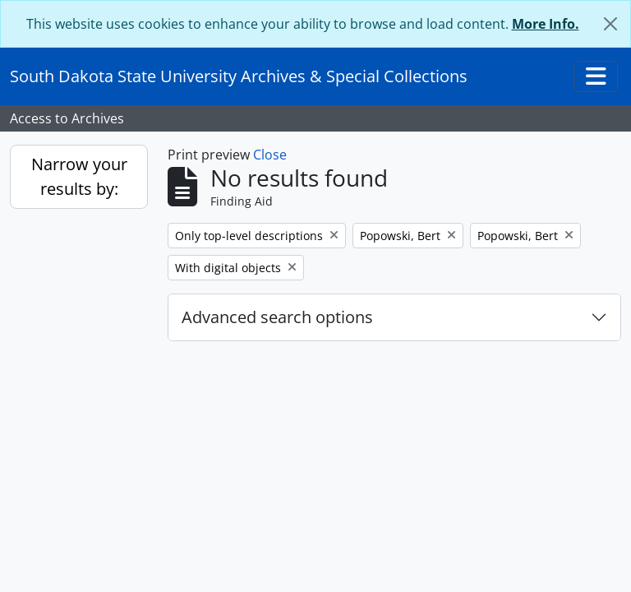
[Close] (610, 24)
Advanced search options (277, 317)
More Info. (545, 24)
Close (270, 155)
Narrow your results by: (79, 176)
